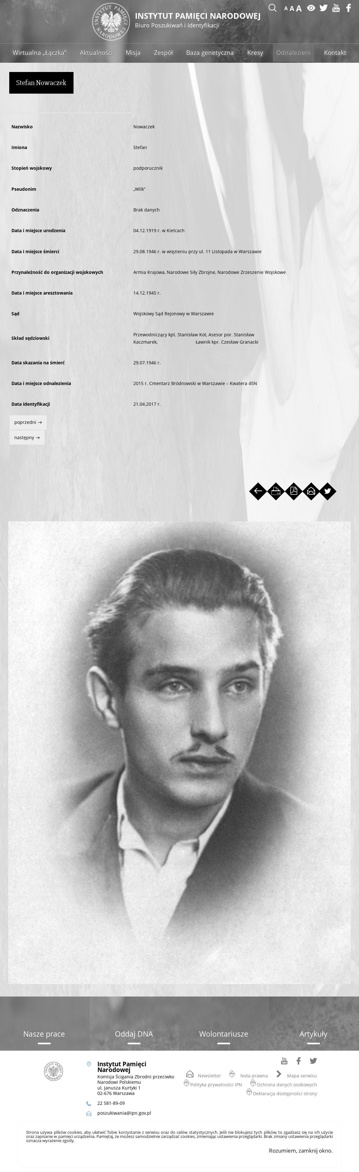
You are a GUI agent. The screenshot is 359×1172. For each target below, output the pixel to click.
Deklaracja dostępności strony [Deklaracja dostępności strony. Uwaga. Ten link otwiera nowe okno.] (285, 1094)
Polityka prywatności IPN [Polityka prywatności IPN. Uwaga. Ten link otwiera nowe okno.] (216, 1086)
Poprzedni (24, 421)
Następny (22, 436)
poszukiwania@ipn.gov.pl (124, 1114)
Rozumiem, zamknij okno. (301, 1151)
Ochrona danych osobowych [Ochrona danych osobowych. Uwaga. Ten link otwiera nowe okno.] (287, 1086)
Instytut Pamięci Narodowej (201, 20)
